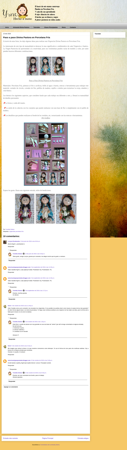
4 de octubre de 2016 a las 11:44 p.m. (22, 305)
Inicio (7, 27)
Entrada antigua (83, 438)
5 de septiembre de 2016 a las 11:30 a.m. (43, 267)
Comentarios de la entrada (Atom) (49, 444)
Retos (64, 27)
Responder (11, 246)
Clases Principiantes (51, 27)
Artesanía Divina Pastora (21, 27)
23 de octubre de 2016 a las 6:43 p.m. (35, 373)
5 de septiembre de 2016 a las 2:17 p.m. (36, 290)
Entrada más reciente (10, 438)
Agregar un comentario (11, 387)
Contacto (73, 27)
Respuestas (13, 250)
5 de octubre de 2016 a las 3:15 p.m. (22, 346)
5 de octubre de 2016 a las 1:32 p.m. (35, 321)
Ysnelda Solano (17, 253)
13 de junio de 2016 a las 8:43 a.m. (30, 241)
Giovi (9, 305)
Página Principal (47, 438)
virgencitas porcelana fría (16, 231)
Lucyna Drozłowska (14, 241)
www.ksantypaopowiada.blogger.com (19, 267)
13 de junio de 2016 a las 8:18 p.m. (35, 253)
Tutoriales (37, 27)
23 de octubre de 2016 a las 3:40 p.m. (41, 360)
